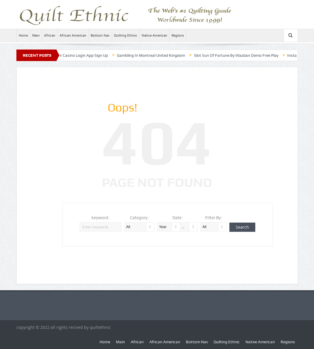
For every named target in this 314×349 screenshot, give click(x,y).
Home (23, 35)
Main (36, 35)
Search (242, 227)
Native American (154, 35)
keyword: (100, 217)
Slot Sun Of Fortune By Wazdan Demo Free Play (239, 55)
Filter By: (213, 217)
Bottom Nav (100, 35)
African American (73, 35)
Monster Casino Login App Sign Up (80, 55)
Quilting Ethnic (125, 35)
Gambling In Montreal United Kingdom (153, 55)
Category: (139, 217)
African (49, 35)
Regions (178, 35)
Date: (177, 217)
